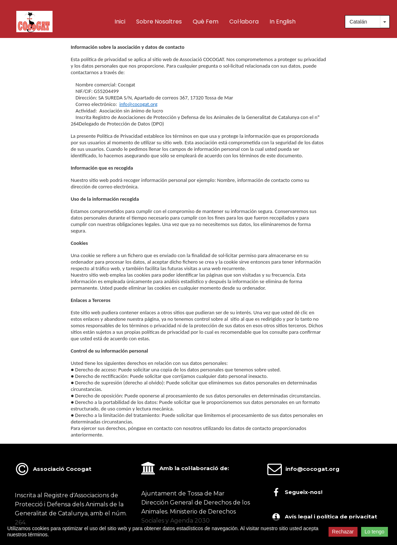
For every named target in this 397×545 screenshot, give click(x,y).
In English (282, 21)
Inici (119, 21)
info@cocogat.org (138, 104)
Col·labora (244, 21)
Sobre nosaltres (159, 21)
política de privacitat (347, 516)
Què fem (205, 21)
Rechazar (343, 532)
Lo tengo (375, 532)
